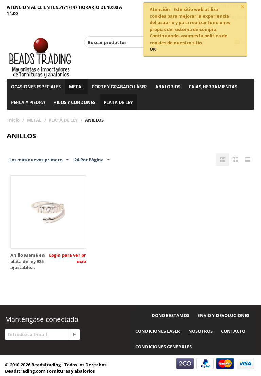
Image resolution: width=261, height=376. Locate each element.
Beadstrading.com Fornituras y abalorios (50, 371)
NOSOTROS (200, 331)
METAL (76, 86)
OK (153, 49)
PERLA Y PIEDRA (28, 102)
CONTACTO (233, 331)
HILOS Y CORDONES (74, 102)
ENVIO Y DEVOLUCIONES (223, 315)
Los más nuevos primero (39, 160)
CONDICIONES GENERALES (163, 347)
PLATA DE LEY (118, 102)
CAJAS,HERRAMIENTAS (213, 86)
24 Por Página (92, 160)
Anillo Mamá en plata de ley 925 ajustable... (27, 261)
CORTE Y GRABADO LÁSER (119, 86)
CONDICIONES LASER (157, 331)
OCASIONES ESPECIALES (36, 86)
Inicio (13, 120)
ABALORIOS (167, 86)
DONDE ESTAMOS (170, 315)
